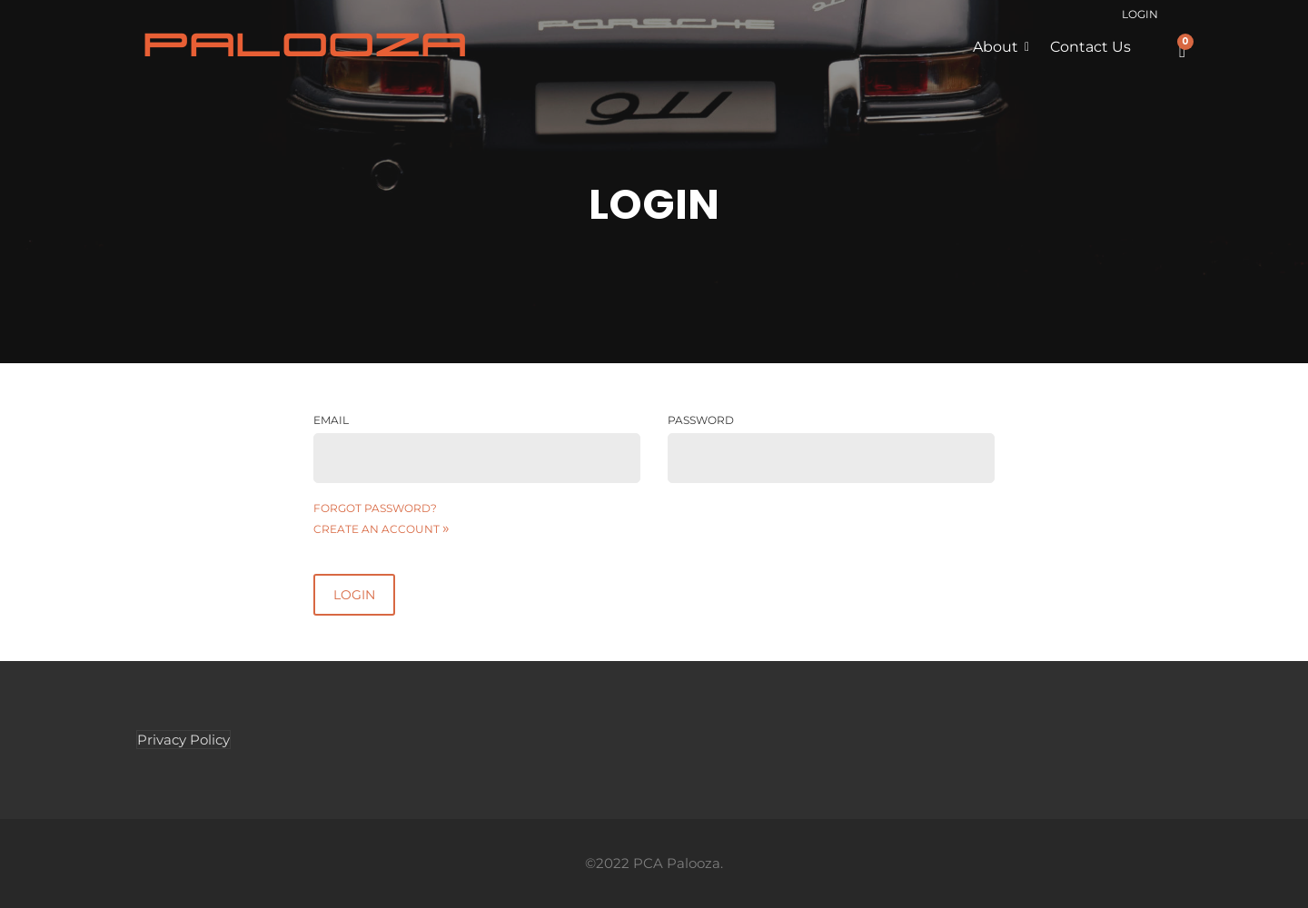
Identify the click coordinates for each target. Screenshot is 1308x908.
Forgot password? (375, 508)
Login (1140, 14)
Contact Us (1090, 46)
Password (701, 420)
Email (331, 420)
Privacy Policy (183, 739)
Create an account (381, 529)
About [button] (995, 46)
